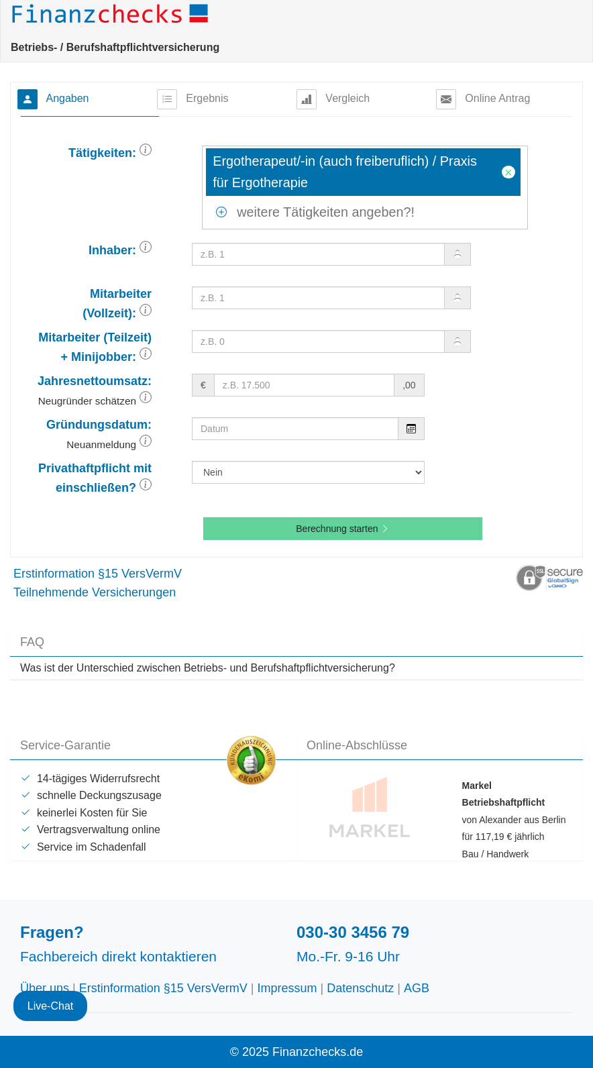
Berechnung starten (343, 528)
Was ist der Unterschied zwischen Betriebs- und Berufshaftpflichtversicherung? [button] (207, 668)
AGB (416, 988)
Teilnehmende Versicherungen (94, 592)
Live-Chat (50, 986)
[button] (146, 153)
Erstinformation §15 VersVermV (97, 573)
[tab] (296, 668)
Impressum (287, 988)
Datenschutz (360, 988)
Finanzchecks (112, 13)
